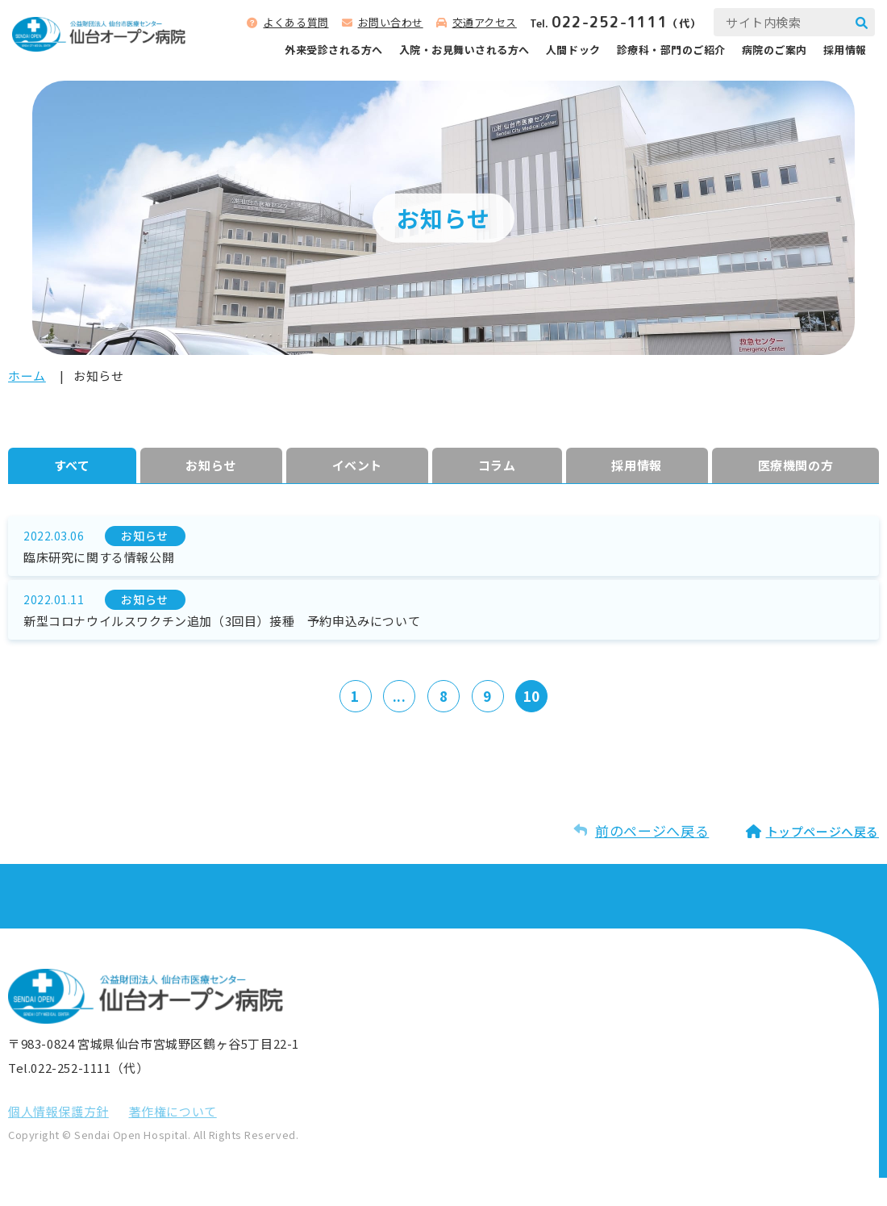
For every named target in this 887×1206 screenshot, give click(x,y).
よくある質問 (295, 22)
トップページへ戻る (822, 859)
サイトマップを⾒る (681, 1027)
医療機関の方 (793, 467)
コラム (494, 467)
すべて (71, 467)
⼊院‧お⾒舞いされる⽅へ (464, 49)
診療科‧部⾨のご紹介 (671, 49)
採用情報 (845, 49)
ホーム (27, 375)
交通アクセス (484, 22)
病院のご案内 (774, 49)
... (395, 722)
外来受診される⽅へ (334, 49)
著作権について (173, 1139)
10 (540, 722)
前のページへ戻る (652, 859)
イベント (356, 467)
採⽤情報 (633, 467)
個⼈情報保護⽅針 (58, 1139)
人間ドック (573, 49)
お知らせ (209, 467)
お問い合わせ (390, 22)
